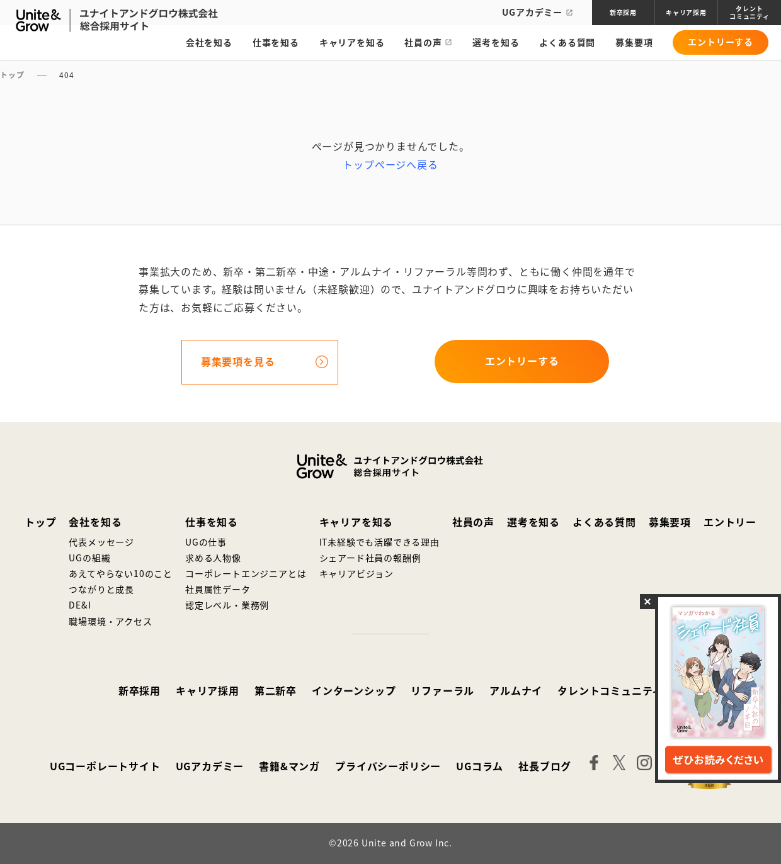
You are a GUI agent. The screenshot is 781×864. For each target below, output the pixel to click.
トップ (40, 522)
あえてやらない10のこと (121, 573)
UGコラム (479, 766)
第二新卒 (275, 691)
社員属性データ (218, 589)
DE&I (80, 605)
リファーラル (442, 691)
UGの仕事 (206, 542)
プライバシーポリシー (388, 766)
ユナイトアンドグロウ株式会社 (390, 466)
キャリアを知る (352, 44)
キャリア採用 (207, 691)
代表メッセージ (101, 542)
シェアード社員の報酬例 (370, 558)
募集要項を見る (238, 362)
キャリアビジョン (356, 573)
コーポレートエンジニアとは (245, 573)
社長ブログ (544, 766)
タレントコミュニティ (610, 691)
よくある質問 (567, 44)
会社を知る (209, 44)
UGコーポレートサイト (105, 766)
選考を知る (495, 44)
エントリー (730, 522)
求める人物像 (213, 558)
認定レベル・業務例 (227, 605)
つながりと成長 (101, 589)
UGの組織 (89, 558)
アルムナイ (515, 691)
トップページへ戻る (390, 165)
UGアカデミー (537, 12)
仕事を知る (276, 44)
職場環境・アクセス (110, 621)
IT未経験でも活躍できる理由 (379, 542)
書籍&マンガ (289, 766)
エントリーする (720, 44)
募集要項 (634, 44)
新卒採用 (139, 691)
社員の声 (423, 44)
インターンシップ (354, 691)
